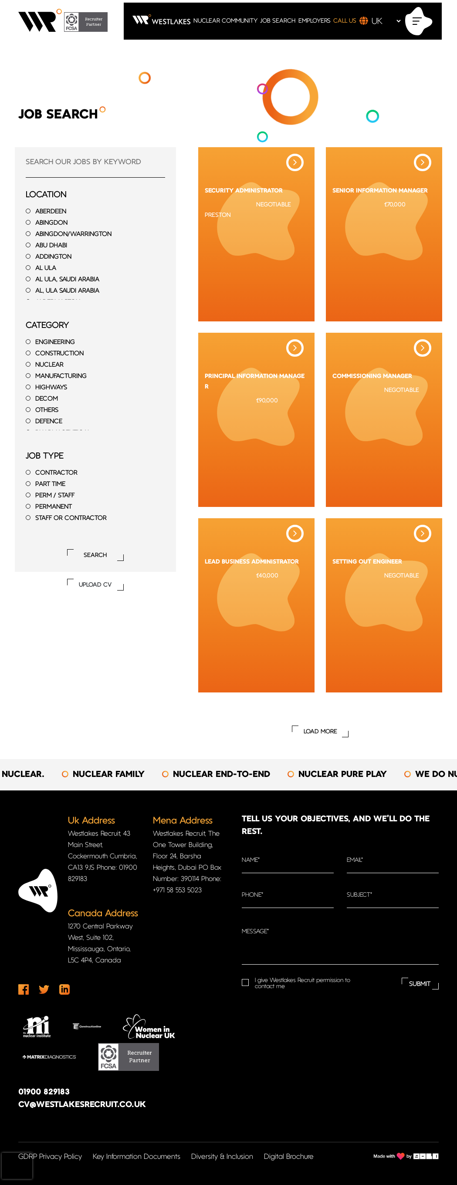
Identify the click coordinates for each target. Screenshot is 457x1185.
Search (95, 555)
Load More (320, 732)
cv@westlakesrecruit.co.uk (82, 1105)
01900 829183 (44, 1092)
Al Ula (45, 268)
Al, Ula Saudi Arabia (67, 291)
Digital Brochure (289, 1157)
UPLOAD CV (95, 585)
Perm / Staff (54, 496)
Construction (59, 354)
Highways (51, 388)
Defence (48, 422)
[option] (121, 775)
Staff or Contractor (71, 518)
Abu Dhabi (51, 246)
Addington (53, 257)
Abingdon (51, 223)
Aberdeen (50, 212)
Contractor (56, 473)
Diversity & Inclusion (222, 1157)
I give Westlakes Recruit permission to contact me (302, 983)
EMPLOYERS (314, 21)
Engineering (55, 342)
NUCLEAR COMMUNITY (225, 21)
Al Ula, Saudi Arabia (67, 280)
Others (46, 410)
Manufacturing (61, 376)
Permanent (53, 507)
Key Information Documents (136, 1157)
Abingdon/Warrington (73, 234)
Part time (50, 484)
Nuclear (49, 365)
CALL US (344, 21)
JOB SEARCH (277, 21)
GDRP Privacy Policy (50, 1157)
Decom (46, 399)
